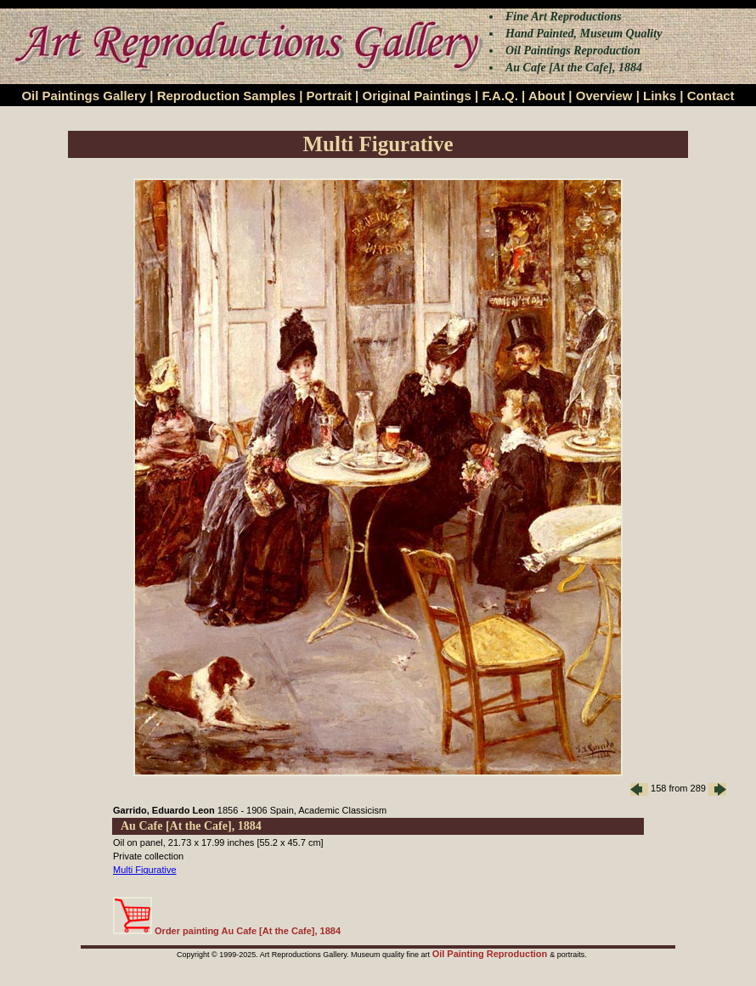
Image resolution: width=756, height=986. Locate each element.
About (546, 95)
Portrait (329, 95)
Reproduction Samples (226, 95)
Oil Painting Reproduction (491, 954)
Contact (711, 95)
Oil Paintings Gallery (83, 95)
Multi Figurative (145, 870)
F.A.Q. (500, 95)
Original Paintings (416, 95)
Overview (604, 95)
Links (659, 95)
